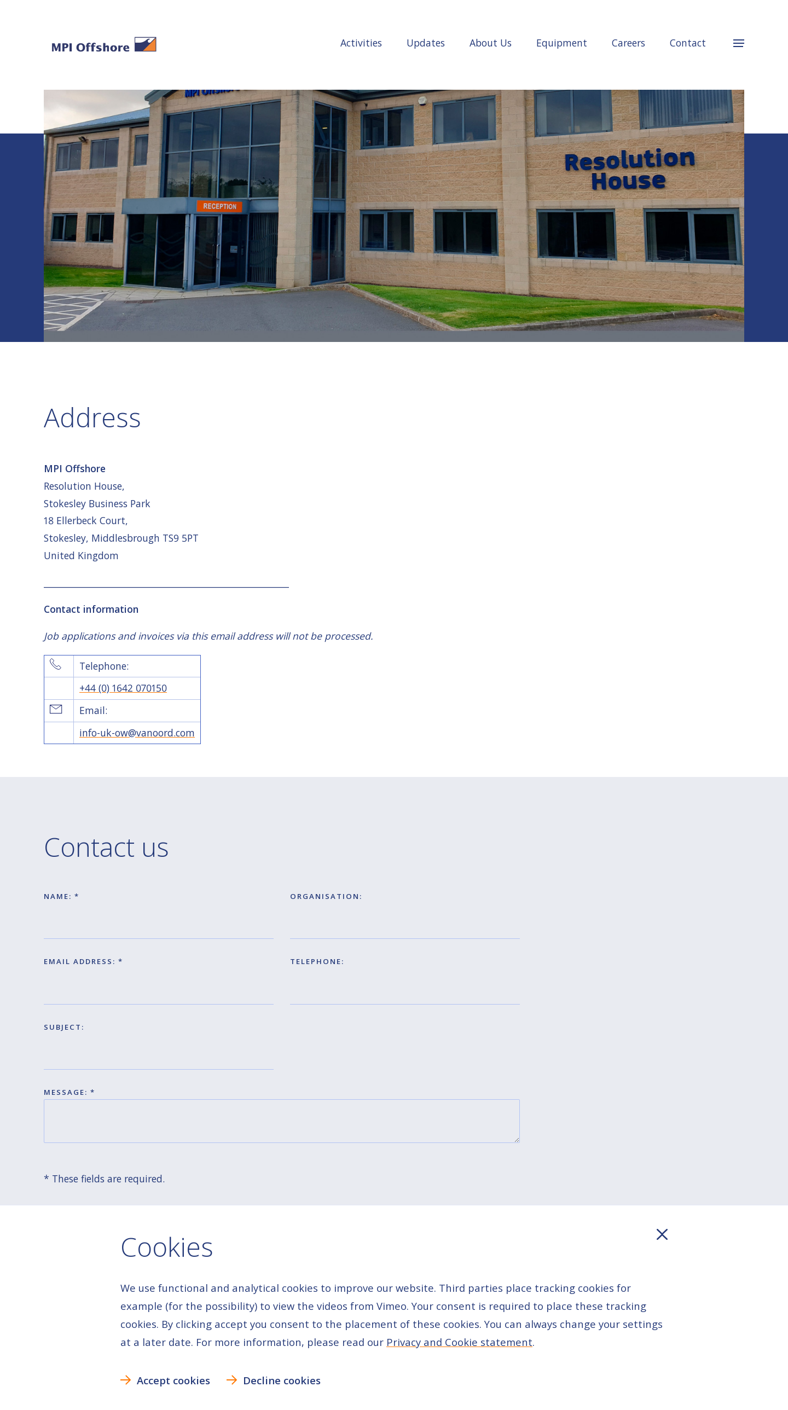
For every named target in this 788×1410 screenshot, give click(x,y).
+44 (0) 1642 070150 (123, 687)
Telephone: (317, 961)
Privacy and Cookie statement (459, 1342)
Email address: (81, 961)
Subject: (64, 1027)
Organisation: (326, 896)
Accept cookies (173, 1380)
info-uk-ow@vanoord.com (137, 732)
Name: (59, 896)
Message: (67, 1092)
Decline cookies (282, 1380)
